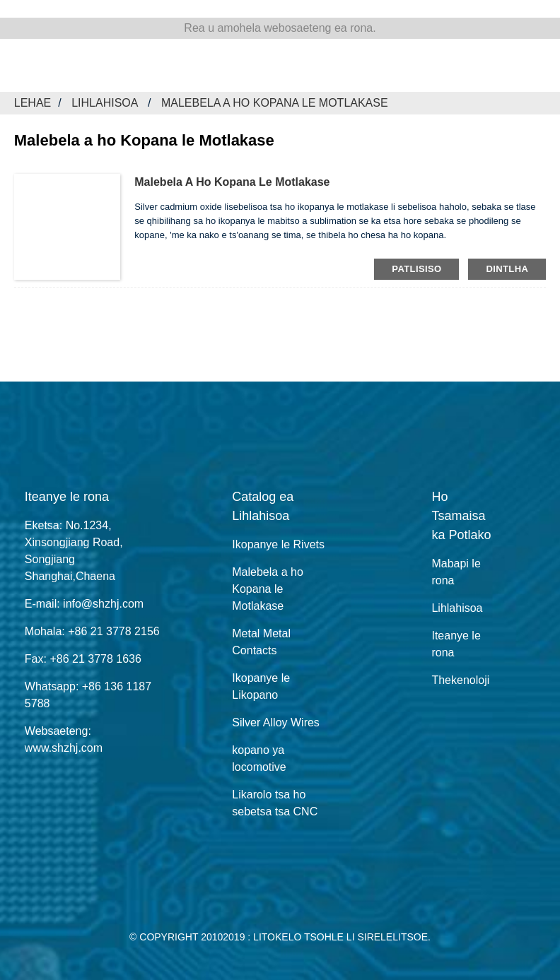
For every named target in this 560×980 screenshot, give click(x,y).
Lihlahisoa (104, 103)
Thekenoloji (460, 680)
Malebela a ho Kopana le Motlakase (274, 103)
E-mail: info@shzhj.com (84, 604)
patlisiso (416, 269)
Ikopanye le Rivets (278, 544)
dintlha (507, 269)
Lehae (32, 103)
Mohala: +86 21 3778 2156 (92, 631)
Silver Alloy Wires (276, 722)
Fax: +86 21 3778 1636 (83, 659)
